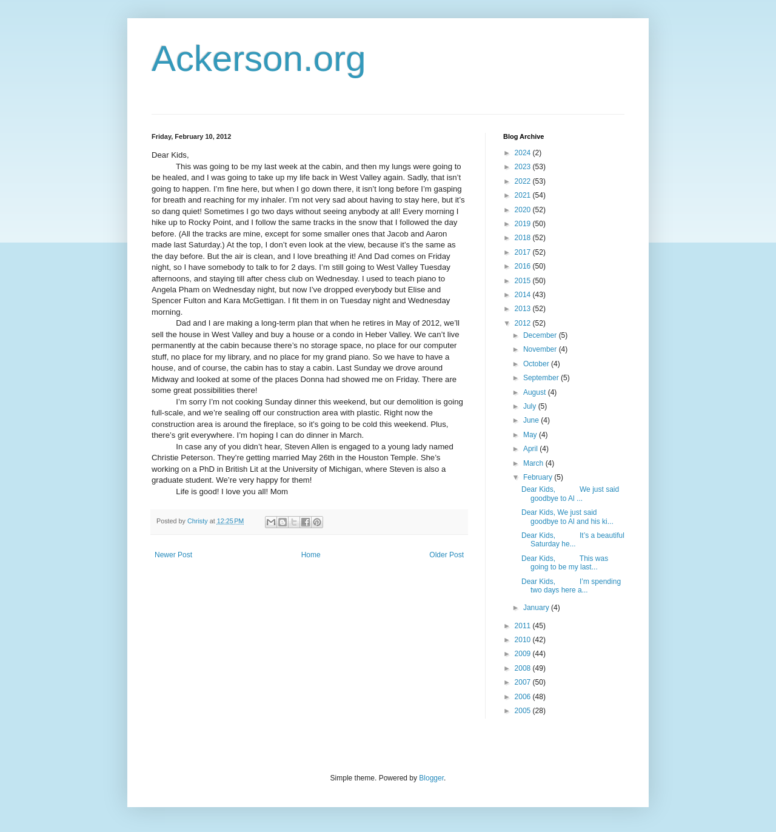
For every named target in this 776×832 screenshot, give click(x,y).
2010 (524, 640)
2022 (524, 181)
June (532, 420)
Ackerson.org (259, 58)
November (541, 349)
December (541, 335)
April (531, 449)
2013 (524, 308)
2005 (524, 710)
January (537, 607)
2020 (524, 210)
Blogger (431, 778)
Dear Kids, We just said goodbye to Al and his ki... (567, 516)
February (538, 477)
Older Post (446, 555)
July (530, 406)
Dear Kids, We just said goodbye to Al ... (570, 493)
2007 (524, 682)
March (534, 463)
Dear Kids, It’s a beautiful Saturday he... (572, 539)
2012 (524, 323)
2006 (524, 697)
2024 (524, 153)
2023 (524, 167)
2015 (524, 281)
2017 (524, 252)
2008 (524, 668)
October (537, 364)
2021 (524, 195)
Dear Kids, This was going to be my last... (564, 562)
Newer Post (173, 555)
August (535, 392)
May (531, 435)
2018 (524, 237)
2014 (524, 294)
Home (311, 555)
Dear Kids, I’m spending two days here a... (571, 585)
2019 (524, 224)
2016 (524, 266)
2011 (524, 626)
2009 (524, 653)
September (542, 378)
